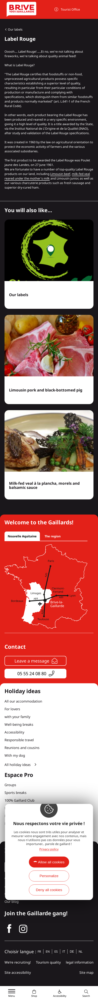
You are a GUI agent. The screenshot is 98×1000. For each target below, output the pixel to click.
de (72, 951)
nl (80, 951)
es (56, 951)
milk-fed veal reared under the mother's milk (47, 176)
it (63, 951)
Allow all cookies (51, 862)
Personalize (49, 876)
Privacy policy (48, 849)
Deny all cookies (49, 890)
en (48, 951)
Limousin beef (60, 174)
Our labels (15, 29)
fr (39, 951)
